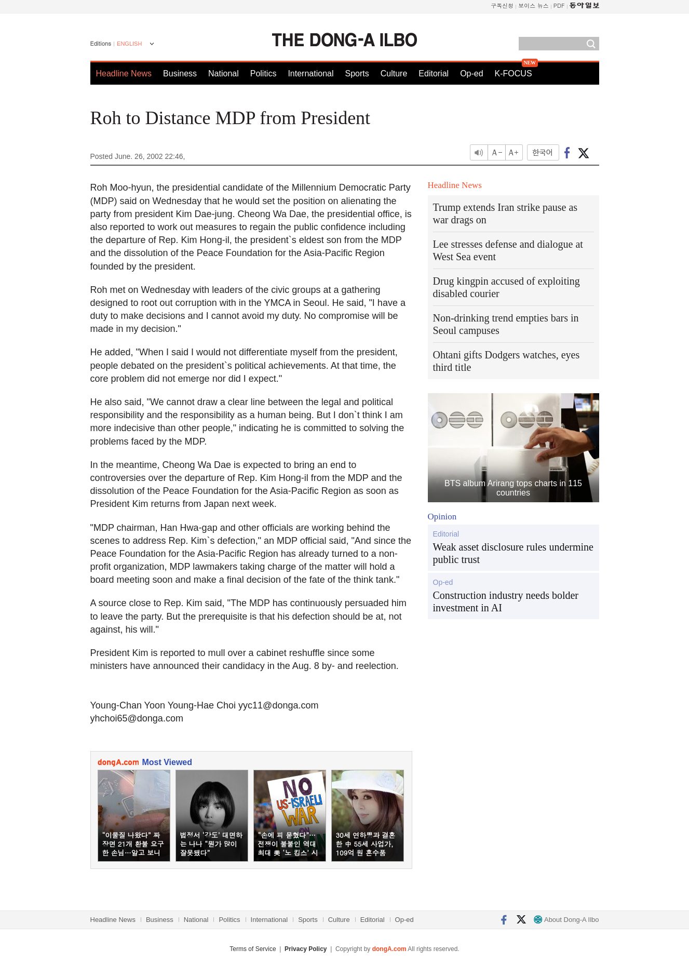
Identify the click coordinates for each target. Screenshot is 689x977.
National (223, 73)
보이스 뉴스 (533, 5)
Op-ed (471, 73)
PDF (559, 5)
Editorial (433, 73)
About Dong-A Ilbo (566, 920)
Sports (357, 73)
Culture (394, 73)
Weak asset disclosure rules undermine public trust (513, 553)
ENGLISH (129, 44)
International (310, 73)
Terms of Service (252, 949)
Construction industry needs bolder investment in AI (506, 601)
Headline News (124, 73)
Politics (263, 73)
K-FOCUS (513, 73)
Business (180, 73)
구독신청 (502, 5)
